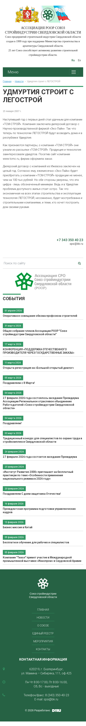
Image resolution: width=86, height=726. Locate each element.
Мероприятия (43, 641)
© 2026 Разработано (37, 710)
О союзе (43, 625)
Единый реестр (43, 633)
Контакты (43, 649)
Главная (7, 81)
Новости (19, 81)
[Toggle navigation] (73, 72)
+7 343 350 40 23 (70, 240)
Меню (13, 72)
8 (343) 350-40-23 (57, 695)
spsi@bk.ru (76, 243)
